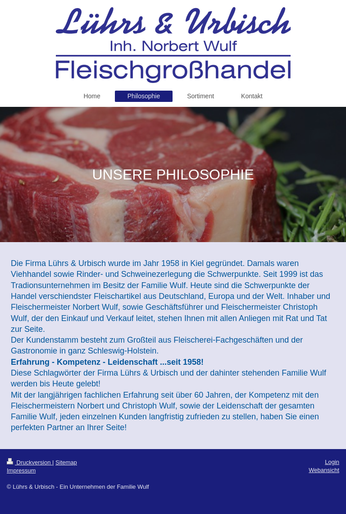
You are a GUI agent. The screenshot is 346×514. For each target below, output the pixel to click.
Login (332, 462)
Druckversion (29, 462)
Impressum (21, 470)
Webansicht (324, 470)
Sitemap (66, 462)
